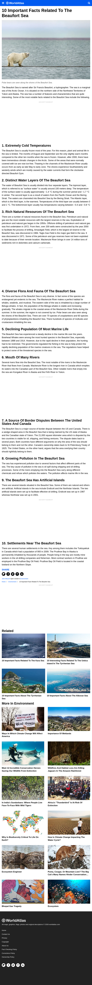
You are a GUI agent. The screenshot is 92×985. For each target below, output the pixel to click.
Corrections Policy (8, 953)
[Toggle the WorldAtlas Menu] (3, 3)
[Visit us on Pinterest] (18, 965)
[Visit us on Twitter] (13, 965)
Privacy (4, 938)
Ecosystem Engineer (12, 872)
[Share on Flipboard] (3, 574)
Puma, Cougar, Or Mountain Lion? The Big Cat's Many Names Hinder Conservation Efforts (68, 875)
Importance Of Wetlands (59, 733)
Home (4, 930)
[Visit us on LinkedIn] (23, 965)
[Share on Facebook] (8, 574)
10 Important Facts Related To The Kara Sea (23, 660)
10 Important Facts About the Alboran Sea (67, 696)
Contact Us (6, 934)
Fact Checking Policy (9, 949)
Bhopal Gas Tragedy (11, 906)
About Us (5, 946)
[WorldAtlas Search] (89, 3)
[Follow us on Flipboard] (3, 965)
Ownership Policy (8, 957)
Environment (24, 579)
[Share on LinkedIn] (22, 574)
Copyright (5, 942)
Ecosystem (53, 906)
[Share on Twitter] (12, 574)
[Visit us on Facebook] (8, 965)
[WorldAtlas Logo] (16, 3)
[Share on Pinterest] (17, 574)
